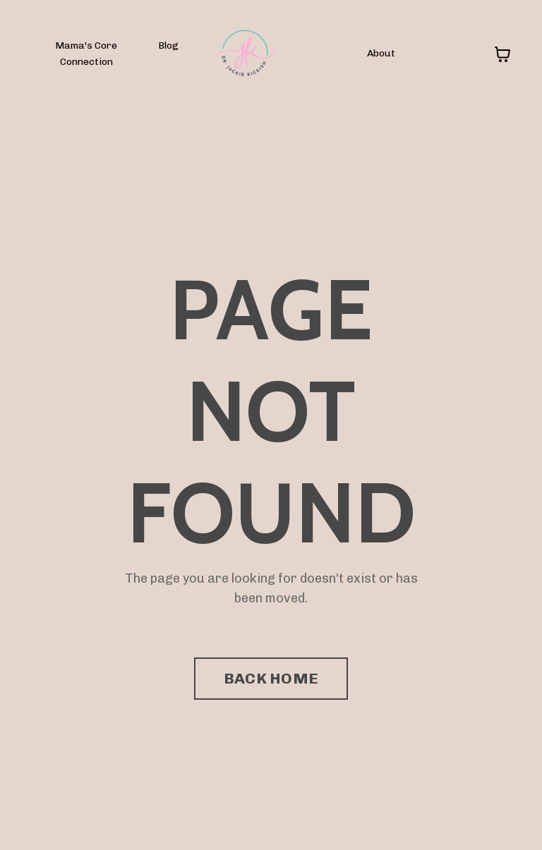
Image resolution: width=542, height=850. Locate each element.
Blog (168, 45)
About (381, 53)
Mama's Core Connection (86, 53)
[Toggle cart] (502, 54)
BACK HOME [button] (271, 678)
